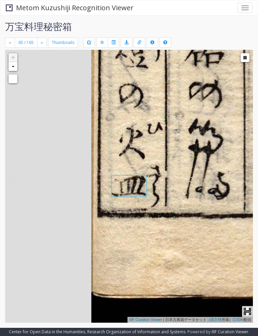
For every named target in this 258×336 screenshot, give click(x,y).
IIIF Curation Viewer (145, 320)
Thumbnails (63, 42)
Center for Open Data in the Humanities (47, 332)
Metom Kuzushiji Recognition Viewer (70, 7)
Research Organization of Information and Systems (136, 332)
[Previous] (10, 43)
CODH (238, 320)
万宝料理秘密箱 (38, 26)
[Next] (42, 43)
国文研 (216, 320)
